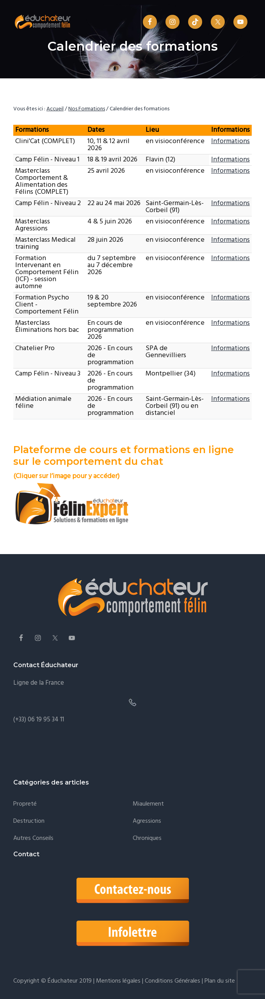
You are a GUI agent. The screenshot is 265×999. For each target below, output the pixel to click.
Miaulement (148, 804)
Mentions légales (118, 981)
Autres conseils (33, 838)
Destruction (28, 821)
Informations (230, 141)
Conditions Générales (172, 981)
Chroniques (147, 838)
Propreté (25, 804)
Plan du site (219, 981)
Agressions (147, 821)
